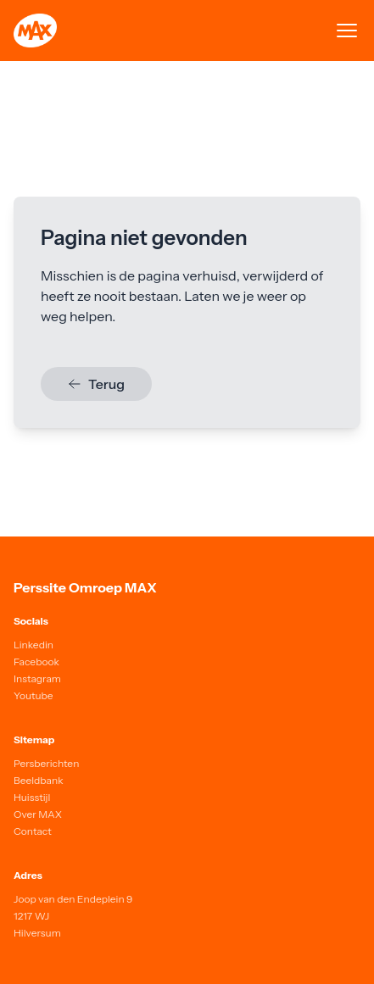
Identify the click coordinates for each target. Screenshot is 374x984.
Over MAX (38, 814)
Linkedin (33, 644)
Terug (96, 383)
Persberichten (46, 763)
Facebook (36, 661)
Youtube (33, 695)
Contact (33, 831)
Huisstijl (32, 797)
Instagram (37, 678)
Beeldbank (39, 780)
